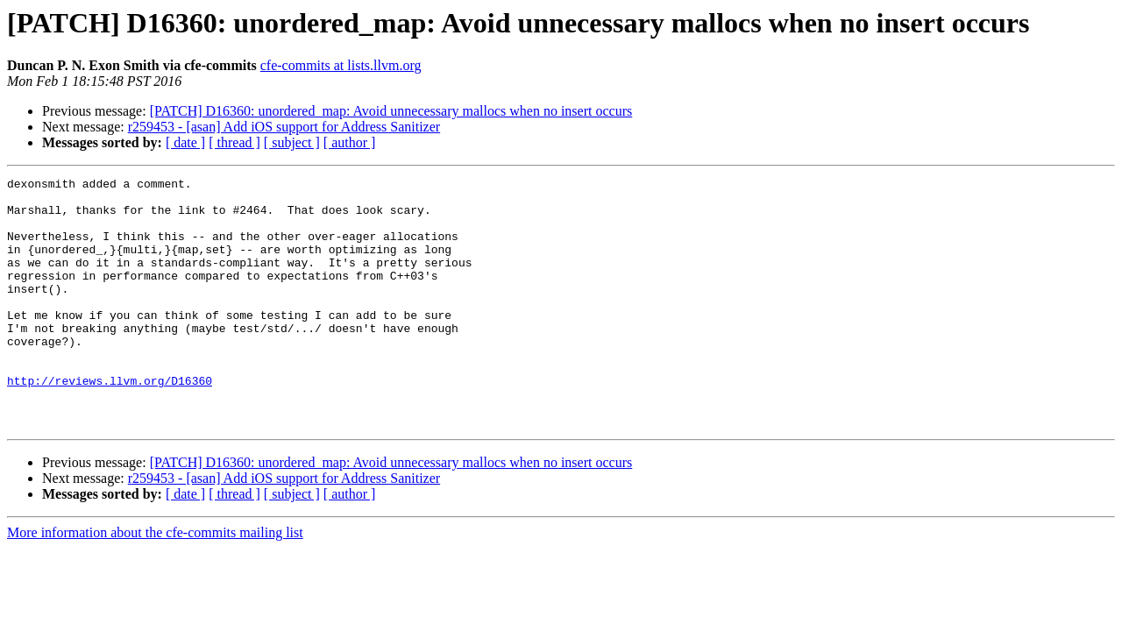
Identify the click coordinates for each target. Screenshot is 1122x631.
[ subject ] (292, 142)
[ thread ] (234, 142)
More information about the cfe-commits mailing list (155, 582)
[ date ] (185, 142)
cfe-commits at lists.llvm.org (341, 65)
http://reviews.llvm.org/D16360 (109, 422)
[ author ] (349, 142)
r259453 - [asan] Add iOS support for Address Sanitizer (284, 126)
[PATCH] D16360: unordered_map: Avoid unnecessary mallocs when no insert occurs (391, 110)
